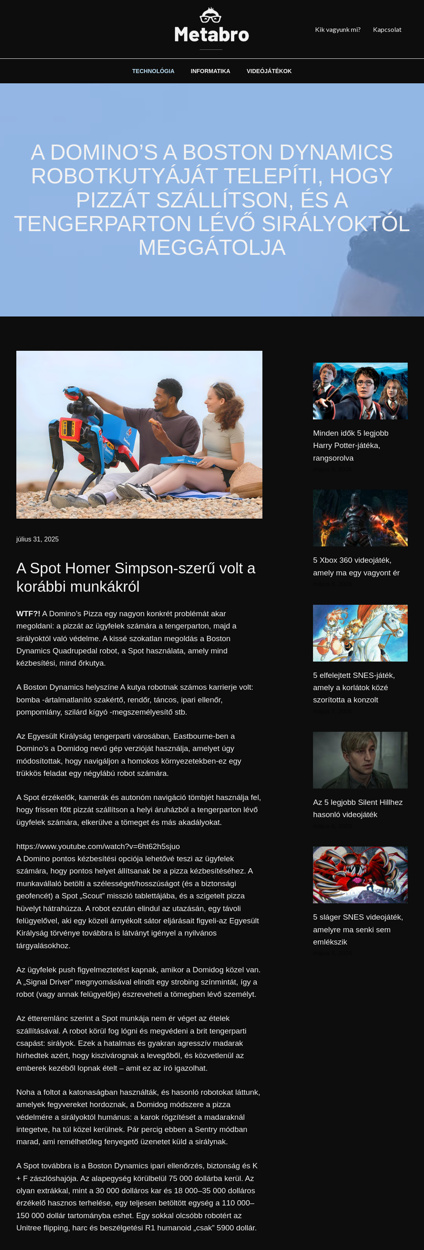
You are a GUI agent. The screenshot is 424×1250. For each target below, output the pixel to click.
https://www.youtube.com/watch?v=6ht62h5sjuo (98, 846)
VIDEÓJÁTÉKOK (268, 71)
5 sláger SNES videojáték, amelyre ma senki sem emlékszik (358, 929)
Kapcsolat (387, 29)
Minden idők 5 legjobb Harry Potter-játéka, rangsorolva (350, 445)
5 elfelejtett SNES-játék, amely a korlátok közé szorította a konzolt (354, 687)
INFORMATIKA (211, 71)
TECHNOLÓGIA (153, 71)
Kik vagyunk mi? (338, 29)
